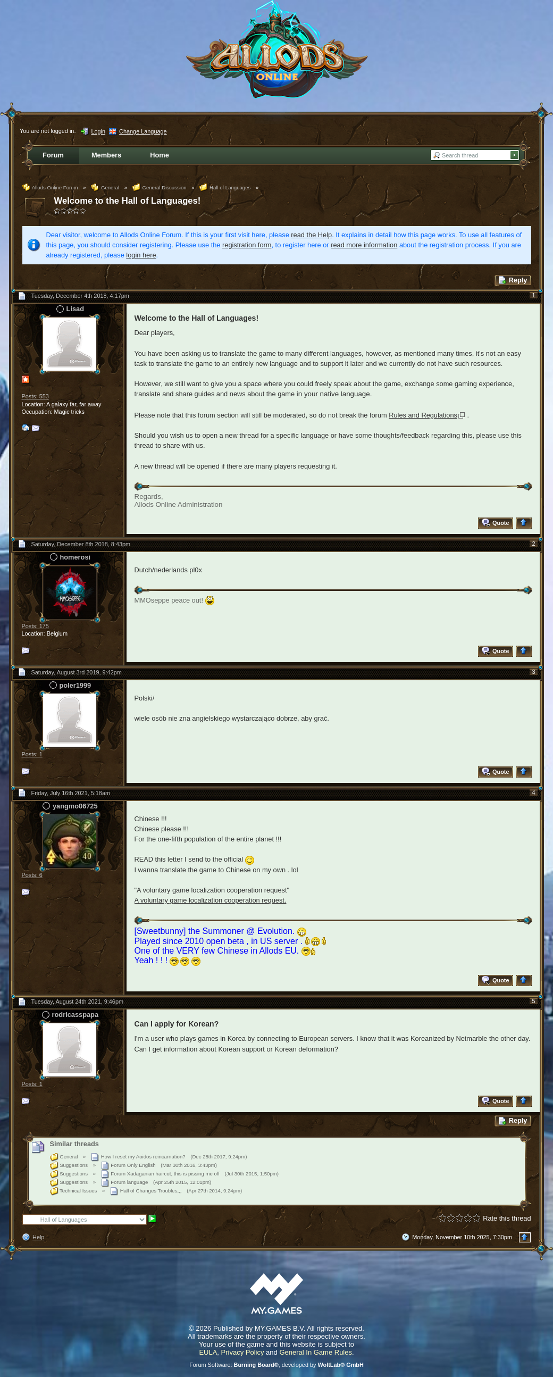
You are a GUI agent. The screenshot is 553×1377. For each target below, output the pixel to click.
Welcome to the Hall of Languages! (127, 201)
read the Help (311, 235)
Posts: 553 (35, 396)
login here (141, 255)
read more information (364, 245)
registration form (246, 245)
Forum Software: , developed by (276, 1365)
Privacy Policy (242, 1352)
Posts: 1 (32, 754)
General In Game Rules (315, 1352)
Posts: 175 (35, 626)
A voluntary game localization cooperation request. (211, 900)
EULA (208, 1352)
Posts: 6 (32, 875)
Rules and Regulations (423, 415)
